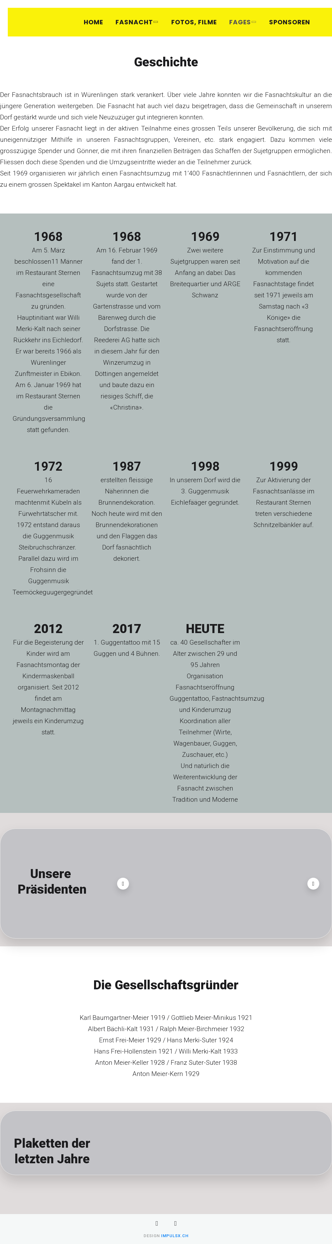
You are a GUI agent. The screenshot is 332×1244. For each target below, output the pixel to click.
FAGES (242, 22)
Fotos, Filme (194, 22)
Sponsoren (289, 22)
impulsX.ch (174, 1235)
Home (93, 22)
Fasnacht (136, 22)
